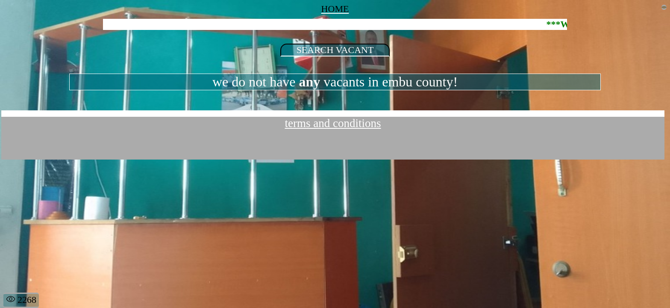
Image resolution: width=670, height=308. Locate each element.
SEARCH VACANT (335, 49)
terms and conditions (333, 123)
